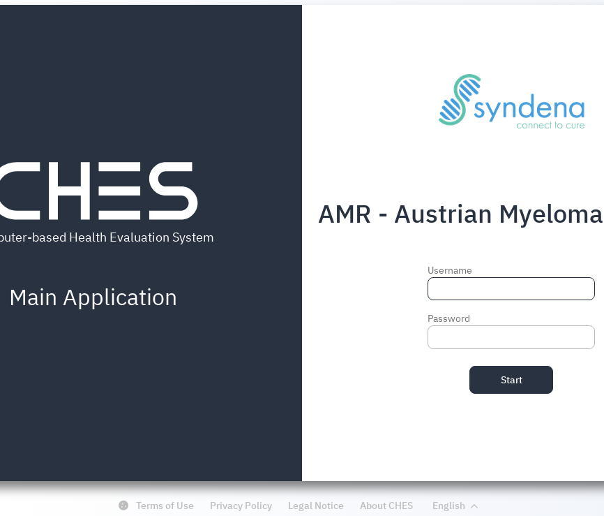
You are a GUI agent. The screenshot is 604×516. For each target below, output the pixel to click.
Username (450, 270)
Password (449, 318)
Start (511, 380)
